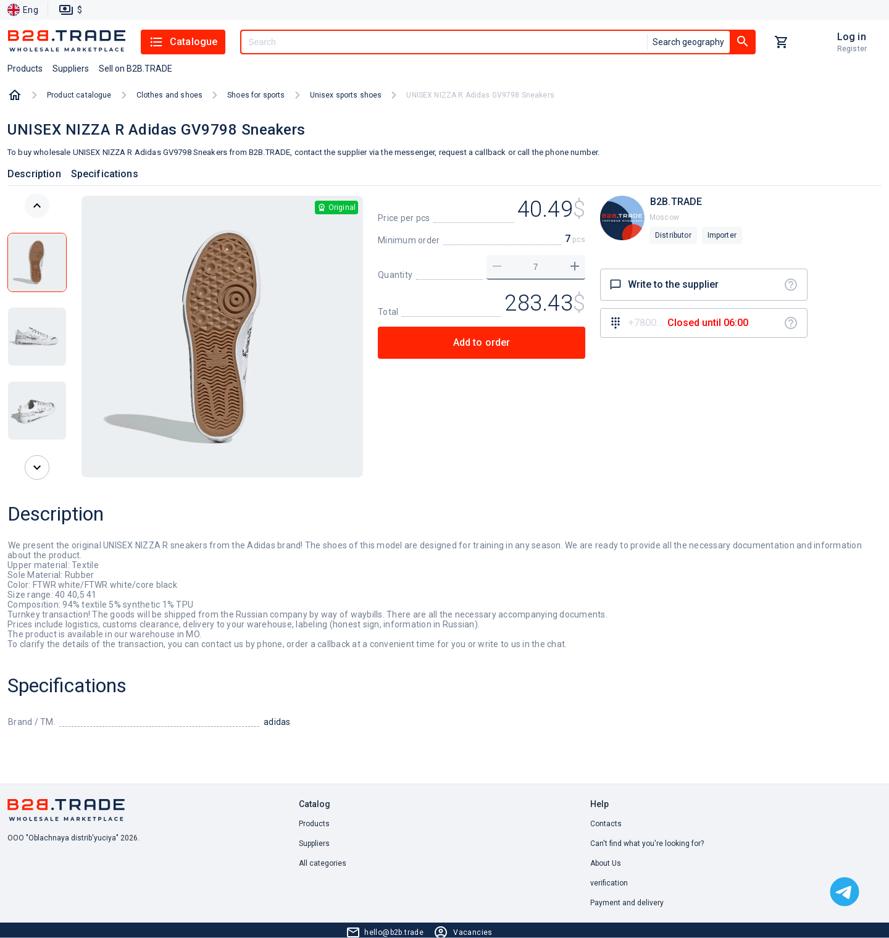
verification (609, 883)
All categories (322, 863)
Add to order (482, 342)
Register (852, 48)
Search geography (688, 42)
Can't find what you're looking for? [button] (647, 843)
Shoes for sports (256, 95)
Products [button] (25, 68)
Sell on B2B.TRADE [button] (135, 68)
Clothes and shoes (169, 95)
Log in (851, 37)
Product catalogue (79, 95)
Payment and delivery (627, 902)
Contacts (606, 823)
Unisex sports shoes (346, 95)
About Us (605, 863)
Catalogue (183, 42)
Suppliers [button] (70, 68)
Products (314, 823)
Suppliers (314, 843)
